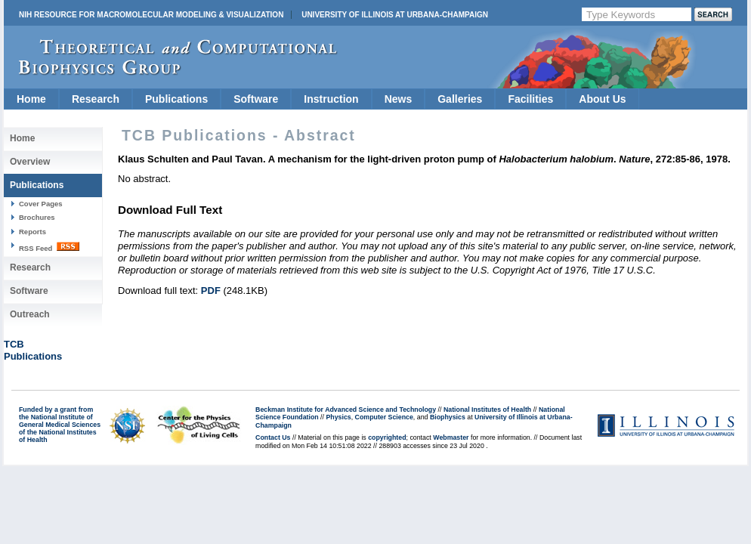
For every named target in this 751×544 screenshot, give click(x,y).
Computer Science (384, 417)
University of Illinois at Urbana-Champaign (394, 15)
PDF (211, 290)
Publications (176, 99)
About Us (602, 99)
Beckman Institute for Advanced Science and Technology (345, 409)
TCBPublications (33, 350)
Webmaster (450, 437)
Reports (32, 231)
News (399, 99)
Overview (30, 161)
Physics (338, 417)
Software (255, 99)
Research (95, 99)
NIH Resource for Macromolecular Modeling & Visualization (151, 15)
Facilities (530, 99)
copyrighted (387, 437)
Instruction (331, 99)
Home (31, 99)
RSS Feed (49, 247)
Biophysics (447, 417)
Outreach (30, 314)
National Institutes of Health (487, 409)
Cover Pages (41, 203)
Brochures (37, 217)
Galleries (459, 99)
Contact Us (272, 437)
